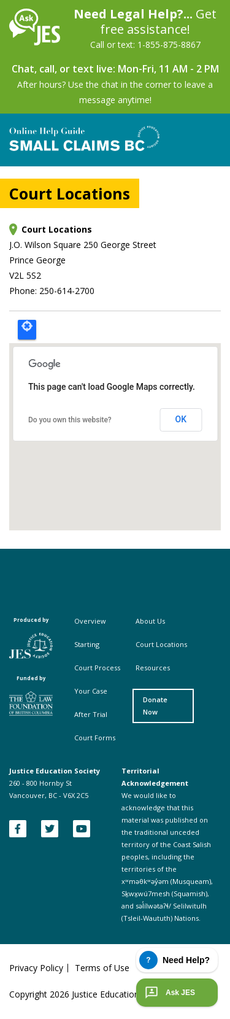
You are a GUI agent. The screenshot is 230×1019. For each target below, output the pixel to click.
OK (181, 419)
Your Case (90, 690)
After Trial (90, 714)
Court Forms (94, 737)
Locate (27, 329)
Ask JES (168, 992)
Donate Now (155, 705)
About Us (150, 621)
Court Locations (161, 644)
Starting (86, 644)
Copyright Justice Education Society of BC (102, 994)
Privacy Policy (36, 968)
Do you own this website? (70, 420)
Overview (90, 621)
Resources (153, 667)
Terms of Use (102, 968)
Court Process (97, 667)
